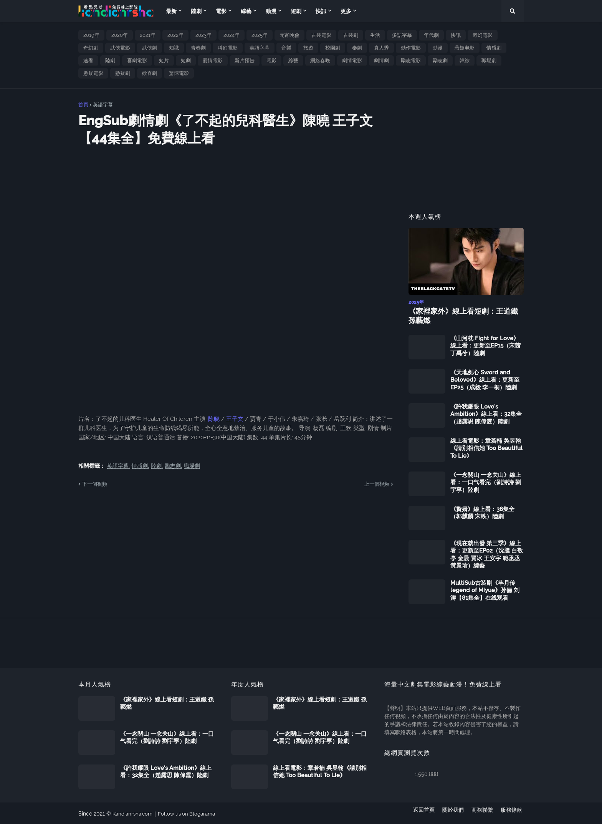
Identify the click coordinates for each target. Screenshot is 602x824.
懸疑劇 (122, 73)
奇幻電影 (483, 35)
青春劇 (198, 48)
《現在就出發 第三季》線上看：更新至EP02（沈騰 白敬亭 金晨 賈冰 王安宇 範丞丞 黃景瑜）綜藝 (486, 554)
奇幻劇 (90, 48)
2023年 (203, 35)
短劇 (186, 60)
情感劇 (493, 48)
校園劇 (332, 48)
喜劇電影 (137, 60)
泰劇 (357, 48)
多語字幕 (402, 35)
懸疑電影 (93, 73)
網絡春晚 (320, 60)
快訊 (456, 35)
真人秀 (381, 48)
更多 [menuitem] (346, 11)
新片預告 (245, 60)
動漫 (438, 48)
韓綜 (465, 60)
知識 (174, 48)
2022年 (175, 35)
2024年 (231, 35)
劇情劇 (381, 60)
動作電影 (411, 48)
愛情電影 (213, 60)
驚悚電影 (179, 73)
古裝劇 (350, 35)
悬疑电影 (465, 48)
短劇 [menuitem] (296, 11)
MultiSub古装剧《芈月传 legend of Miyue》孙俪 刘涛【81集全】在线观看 (484, 590)
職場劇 (488, 60)
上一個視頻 (376, 484)
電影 (271, 60)
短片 (164, 60)
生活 (375, 35)
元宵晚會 (289, 35)
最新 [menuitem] (171, 11)
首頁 (83, 104)
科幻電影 (228, 48)
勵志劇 (440, 60)
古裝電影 (321, 35)
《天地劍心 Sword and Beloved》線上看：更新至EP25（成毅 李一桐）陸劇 (484, 379)
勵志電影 (411, 60)
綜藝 (293, 60)
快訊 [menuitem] (321, 11)
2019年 (91, 35)
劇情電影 (352, 60)
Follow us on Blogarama (191, 813)
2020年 (119, 35)
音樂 (286, 48)
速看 (88, 60)
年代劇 (431, 35)
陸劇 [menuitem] (196, 11)
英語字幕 (260, 48)
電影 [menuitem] (221, 11)
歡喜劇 (149, 73)
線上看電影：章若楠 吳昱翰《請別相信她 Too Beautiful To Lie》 (486, 447)
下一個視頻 (94, 484)
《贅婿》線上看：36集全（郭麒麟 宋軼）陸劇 (482, 512)
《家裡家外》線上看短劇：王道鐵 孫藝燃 (464, 315)
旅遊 (308, 48)
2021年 (147, 35)
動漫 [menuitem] (271, 11)
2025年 (259, 35)
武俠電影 (120, 48)
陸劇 (110, 60)
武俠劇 (149, 48)
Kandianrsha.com (134, 813)
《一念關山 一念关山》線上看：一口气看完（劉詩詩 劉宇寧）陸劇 (485, 482)
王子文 (234, 418)
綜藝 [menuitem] (246, 11)
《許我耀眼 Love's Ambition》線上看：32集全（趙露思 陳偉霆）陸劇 (486, 413)
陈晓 (214, 418)
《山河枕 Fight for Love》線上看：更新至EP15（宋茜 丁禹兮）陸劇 (485, 345)
